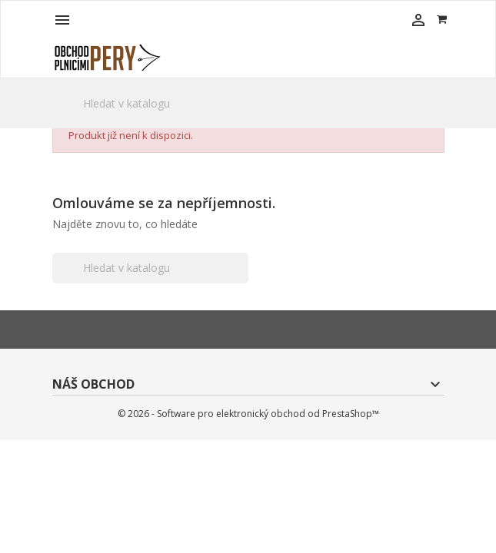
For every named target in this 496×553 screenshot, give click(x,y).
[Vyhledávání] (248, 103)
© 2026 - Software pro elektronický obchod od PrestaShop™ (248, 413)
